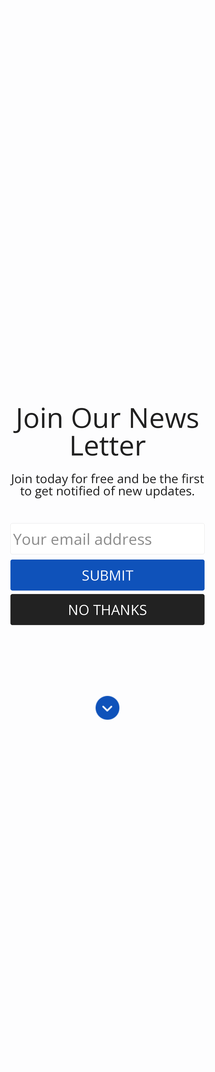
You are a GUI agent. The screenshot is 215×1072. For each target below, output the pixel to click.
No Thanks (107, 609)
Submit (107, 575)
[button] (107, 431)
